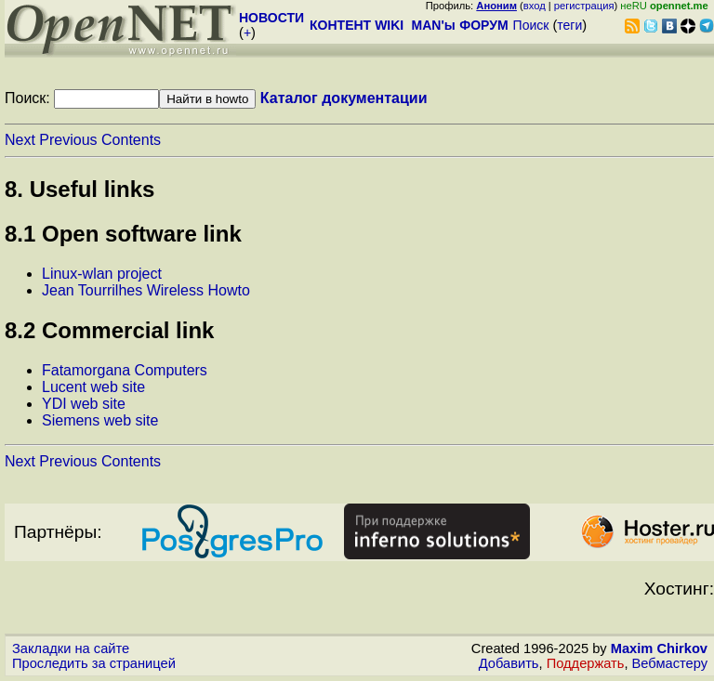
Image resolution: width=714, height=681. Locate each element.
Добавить (509, 663)
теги (569, 25)
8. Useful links (79, 189)
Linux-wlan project (102, 274)
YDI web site (84, 404)
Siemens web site (100, 420)
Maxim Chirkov (659, 648)
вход (534, 5)
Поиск (531, 25)
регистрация (584, 5)
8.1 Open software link (123, 233)
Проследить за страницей (94, 663)
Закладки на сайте (70, 648)
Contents (131, 140)
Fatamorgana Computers (124, 370)
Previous (68, 140)
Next (20, 140)
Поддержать (586, 663)
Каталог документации (344, 98)
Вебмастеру (669, 663)
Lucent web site (93, 387)
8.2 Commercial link (109, 330)
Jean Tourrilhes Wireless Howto (146, 290)
